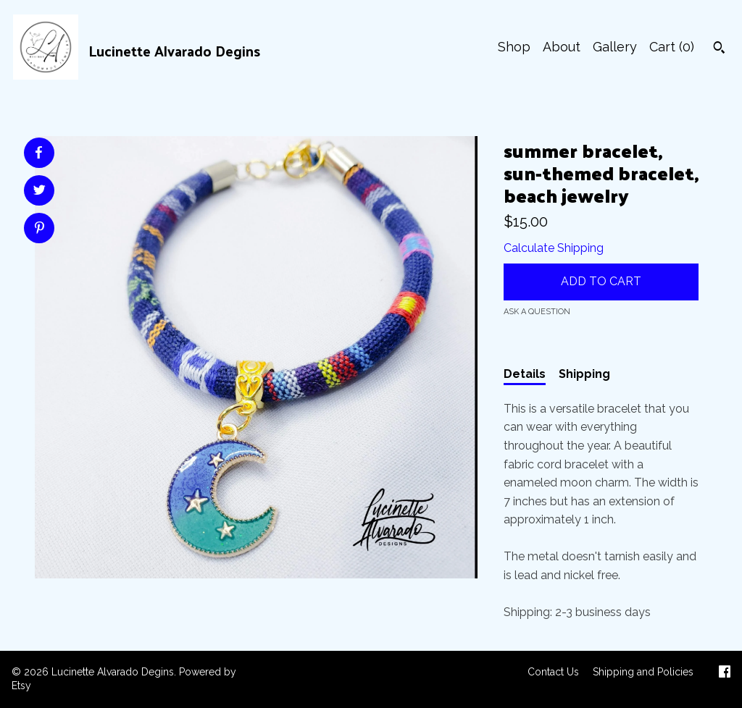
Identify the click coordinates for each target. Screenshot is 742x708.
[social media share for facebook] (38, 153)
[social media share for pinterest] (39, 229)
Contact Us (553, 672)
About (561, 46)
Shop (514, 46)
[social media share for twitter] (39, 192)
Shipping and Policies (643, 672)
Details (525, 374)
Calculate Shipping (554, 248)
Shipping (584, 374)
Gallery (615, 46)
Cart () (671, 46)
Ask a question (537, 311)
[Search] (719, 49)
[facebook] (724, 673)
